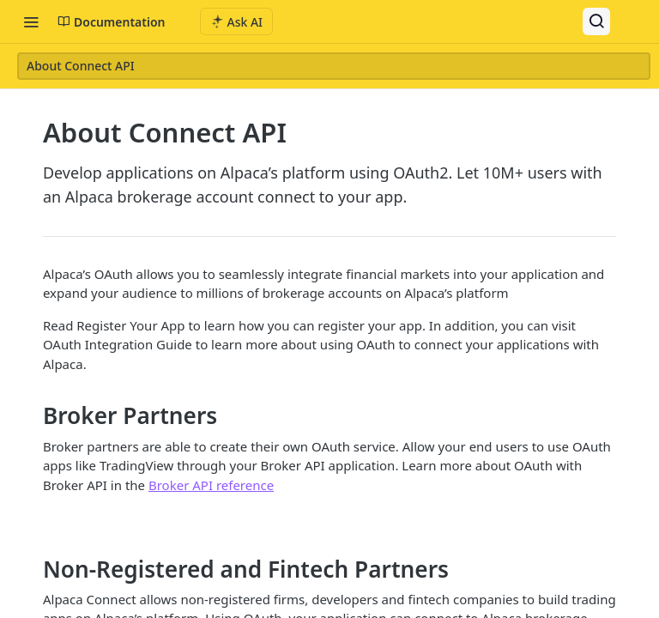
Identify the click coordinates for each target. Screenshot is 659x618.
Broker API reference (211, 485)
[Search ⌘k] (596, 21)
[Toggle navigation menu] (31, 21)
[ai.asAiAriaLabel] (237, 21)
